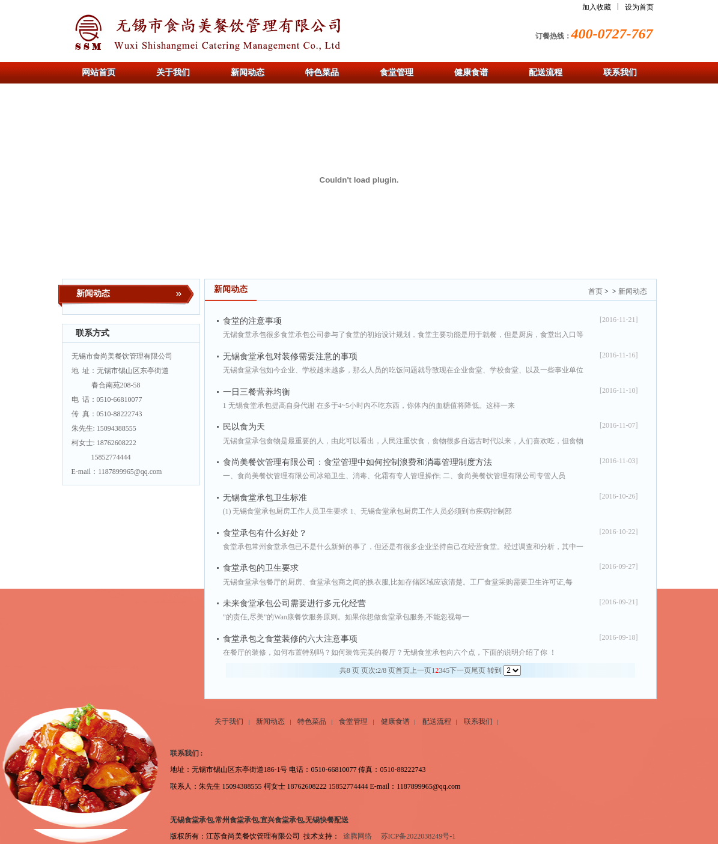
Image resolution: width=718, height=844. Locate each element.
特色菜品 (311, 721)
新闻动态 (632, 291)
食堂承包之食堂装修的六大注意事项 (290, 638)
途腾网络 (357, 836)
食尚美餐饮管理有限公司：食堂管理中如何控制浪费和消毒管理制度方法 (357, 462)
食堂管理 (353, 721)
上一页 (420, 670)
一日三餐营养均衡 (256, 391)
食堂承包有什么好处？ (265, 533)
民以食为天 (244, 426)
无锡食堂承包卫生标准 (265, 497)
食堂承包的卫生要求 (261, 567)
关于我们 (228, 721)
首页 (595, 291)
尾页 (478, 670)
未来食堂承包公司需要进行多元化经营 (294, 603)
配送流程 (436, 721)
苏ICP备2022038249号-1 (418, 836)
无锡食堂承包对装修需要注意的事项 (290, 356)
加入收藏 (596, 7)
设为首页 (639, 7)
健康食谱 (395, 721)
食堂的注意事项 (252, 321)
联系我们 (478, 721)
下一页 (460, 670)
